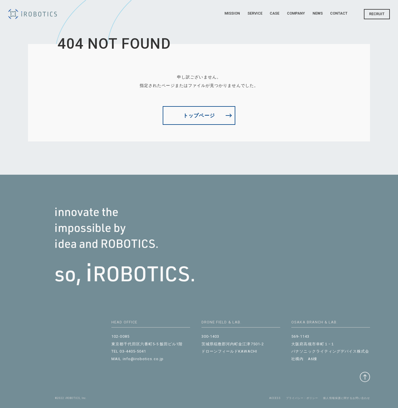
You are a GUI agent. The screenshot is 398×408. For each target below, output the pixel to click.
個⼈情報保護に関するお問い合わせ (346, 398)
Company (296, 13)
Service (255, 13)
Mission (232, 13)
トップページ (199, 115)
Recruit (377, 14)
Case (274, 13)
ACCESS (275, 398)
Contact (339, 13)
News (318, 13)
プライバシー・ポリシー (302, 398)
